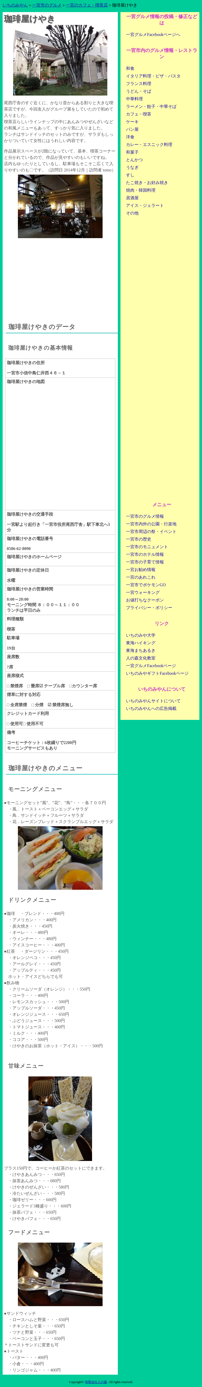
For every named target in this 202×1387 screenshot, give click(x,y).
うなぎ (132, 167)
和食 (130, 68)
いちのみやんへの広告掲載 (151, 708)
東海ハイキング (140, 643)
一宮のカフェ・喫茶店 (87, 5)
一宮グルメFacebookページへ (153, 34)
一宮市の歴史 (138, 539)
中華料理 (134, 99)
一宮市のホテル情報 (145, 554)
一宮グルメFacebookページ (151, 665)
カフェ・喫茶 (138, 114)
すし (130, 175)
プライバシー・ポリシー (149, 607)
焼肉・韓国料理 (140, 190)
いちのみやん (15, 5)
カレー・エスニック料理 (149, 144)
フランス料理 (138, 83)
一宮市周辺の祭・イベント (151, 531)
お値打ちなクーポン (145, 600)
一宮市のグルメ (47, 5)
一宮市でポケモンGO (146, 585)
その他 (132, 213)
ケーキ (132, 121)
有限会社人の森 (96, 1382)
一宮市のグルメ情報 (145, 516)
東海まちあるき (140, 650)
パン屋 (132, 129)
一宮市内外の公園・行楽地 (151, 524)
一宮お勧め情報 (140, 569)
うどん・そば (138, 91)
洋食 (130, 137)
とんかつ (134, 160)
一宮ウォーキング (143, 592)
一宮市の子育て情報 (145, 562)
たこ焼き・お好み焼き (147, 182)
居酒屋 (132, 198)
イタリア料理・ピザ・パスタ (153, 76)
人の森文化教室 (140, 658)
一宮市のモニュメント (147, 547)
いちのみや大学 (140, 635)
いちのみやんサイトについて (153, 701)
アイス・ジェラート (145, 205)
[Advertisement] (60, 275)
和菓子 (132, 152)
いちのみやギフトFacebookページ (157, 673)
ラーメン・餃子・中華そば (151, 106)
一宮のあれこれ (140, 577)
